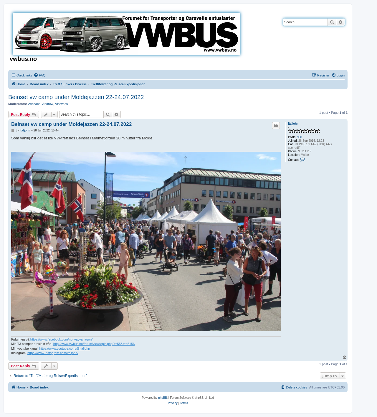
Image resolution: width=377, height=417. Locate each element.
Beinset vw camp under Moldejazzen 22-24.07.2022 (76, 97)
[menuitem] (39, 75)
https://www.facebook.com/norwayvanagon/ (61, 339)
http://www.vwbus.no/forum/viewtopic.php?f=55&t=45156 (94, 344)
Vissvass (61, 104)
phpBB (162, 397)
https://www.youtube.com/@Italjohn (64, 348)
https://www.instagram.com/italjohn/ (52, 353)
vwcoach (34, 104)
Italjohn (293, 123)
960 (299, 137)
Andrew (47, 104)
